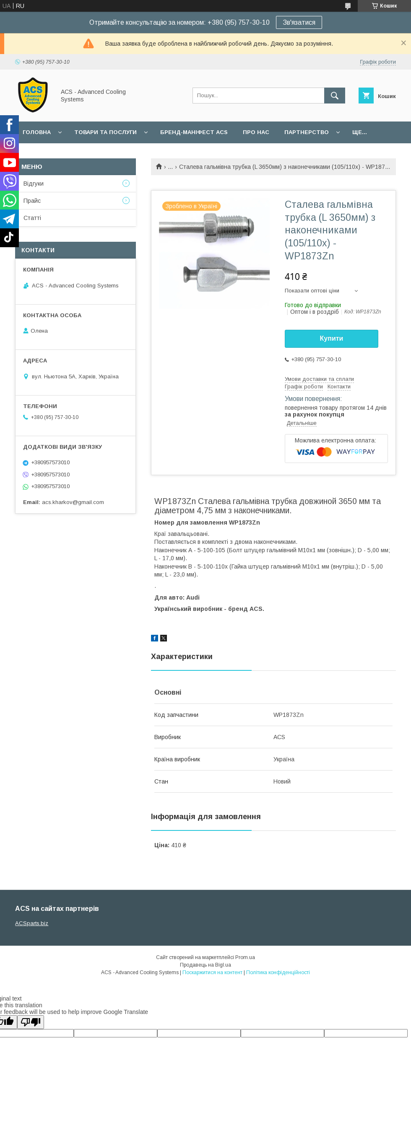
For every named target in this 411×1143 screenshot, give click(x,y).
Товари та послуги (105, 132)
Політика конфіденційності (278, 972)
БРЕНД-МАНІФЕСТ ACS (194, 132)
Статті (32, 218)
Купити (331, 338)
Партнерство (306, 132)
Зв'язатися (299, 22)
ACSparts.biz (31, 923)
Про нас (256, 132)
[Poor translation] (30, 1022)
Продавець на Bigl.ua (205, 965)
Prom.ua (245, 957)
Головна (37, 132)
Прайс (32, 200)
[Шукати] (334, 95)
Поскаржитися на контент (212, 972)
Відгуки (33, 183)
